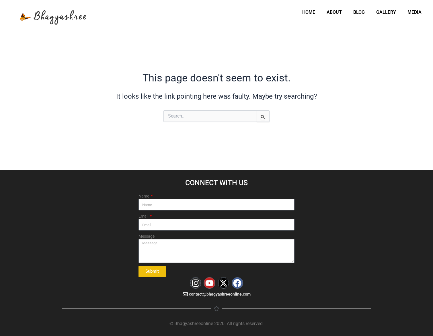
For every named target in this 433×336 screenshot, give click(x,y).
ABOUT (334, 12)
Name (144, 196)
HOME (308, 12)
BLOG (359, 12)
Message (147, 236)
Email (144, 216)
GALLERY (386, 12)
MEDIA (414, 12)
